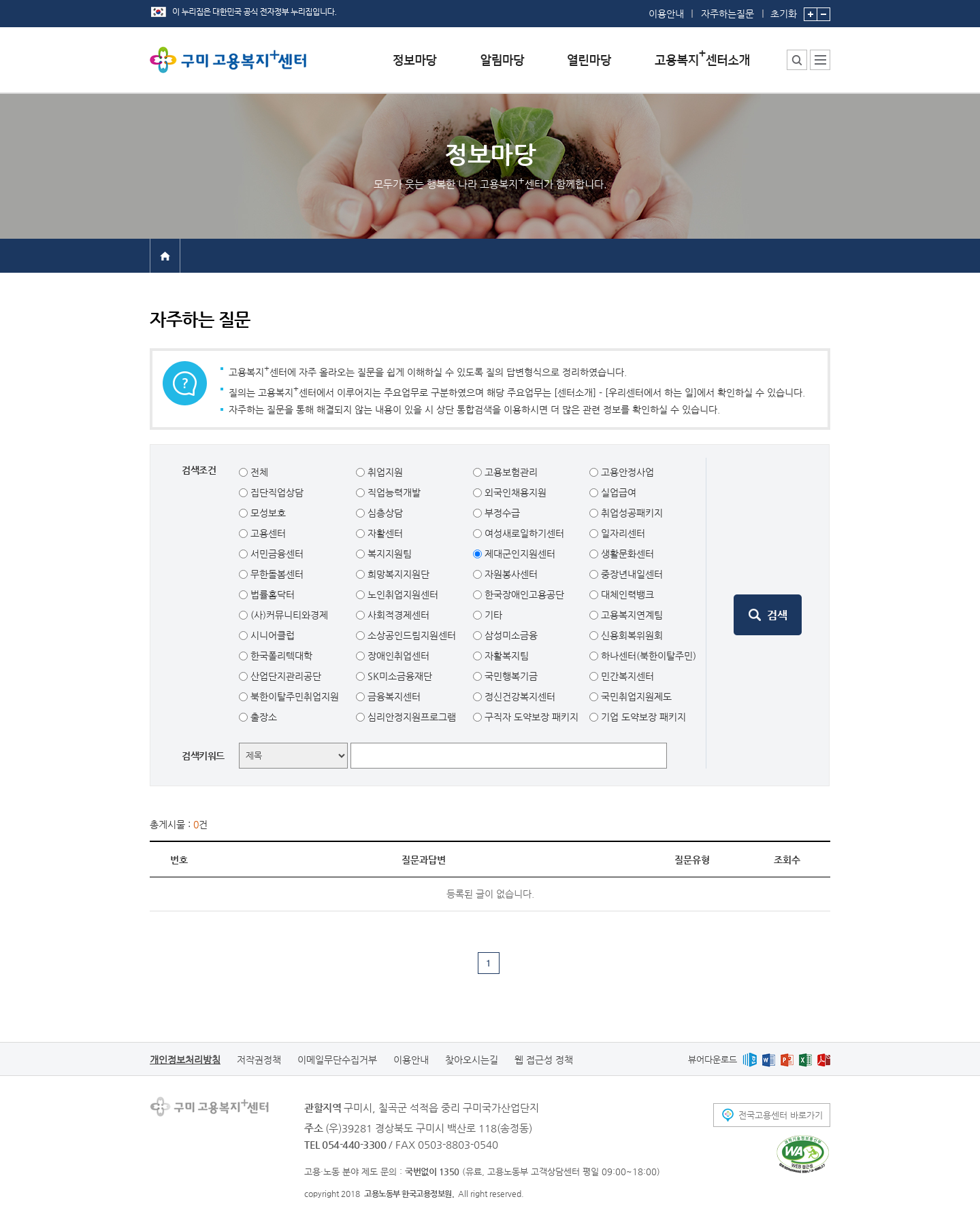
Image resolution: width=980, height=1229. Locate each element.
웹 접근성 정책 (543, 1059)
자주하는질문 (727, 13)
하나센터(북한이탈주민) (647, 655)
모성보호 (267, 512)
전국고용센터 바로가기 (780, 1115)
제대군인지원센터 (518, 553)
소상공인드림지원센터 (410, 635)
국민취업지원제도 (635, 696)
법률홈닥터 (271, 594)
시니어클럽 (271, 635)
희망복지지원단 (397, 574)
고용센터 (267, 533)
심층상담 (384, 512)
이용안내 (666, 13)
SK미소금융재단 (398, 676)
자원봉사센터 (510, 574)
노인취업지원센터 (401, 594)
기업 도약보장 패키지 (642, 716)
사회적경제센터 (397, 614)
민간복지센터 (626, 676)
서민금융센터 (276, 553)
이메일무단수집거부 (337, 1059)
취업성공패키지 (630, 512)
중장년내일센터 (630, 574)
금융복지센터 (393, 696)
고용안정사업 (626, 472)
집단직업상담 (276, 492)
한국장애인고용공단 (523, 594)
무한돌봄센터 (276, 574)
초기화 (783, 9)
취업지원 (384, 472)
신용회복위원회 (630, 635)
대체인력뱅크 (626, 594)
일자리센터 (621, 533)
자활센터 (384, 533)
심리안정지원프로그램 (410, 716)
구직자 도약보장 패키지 (530, 716)
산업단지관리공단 (284, 676)
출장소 (262, 716)
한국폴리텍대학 (280, 655)
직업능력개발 (393, 492)
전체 (258, 472)
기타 (492, 614)
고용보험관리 (510, 472)
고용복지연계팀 (630, 614)
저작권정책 (259, 1059)
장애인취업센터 (397, 655)
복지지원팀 (388, 553)
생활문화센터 (626, 553)
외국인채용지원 (514, 492)
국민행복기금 (510, 676)
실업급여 (617, 492)
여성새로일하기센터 (523, 533)
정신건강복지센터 (518, 696)
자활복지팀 (505, 655)
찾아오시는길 (471, 1059)
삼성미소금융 (510, 635)
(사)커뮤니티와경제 (288, 614)
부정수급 (501, 512)
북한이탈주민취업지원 (293, 696)
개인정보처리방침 (185, 1059)
